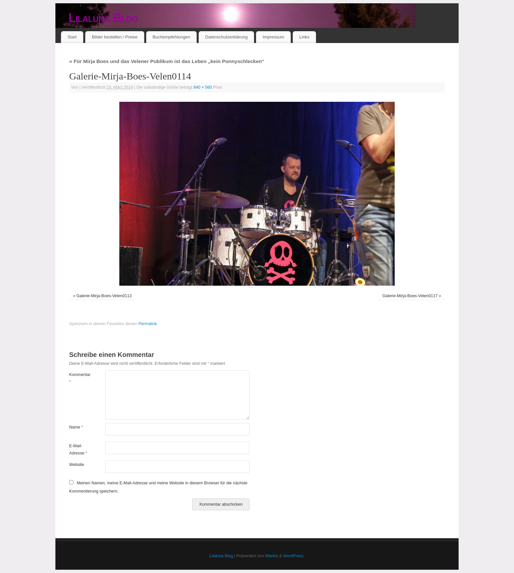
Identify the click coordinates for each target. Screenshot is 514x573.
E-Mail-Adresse (78, 449)
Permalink (147, 323)
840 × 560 (202, 87)
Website (76, 464)
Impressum (273, 36)
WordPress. (294, 556)
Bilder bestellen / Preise (115, 36)
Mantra (271, 556)
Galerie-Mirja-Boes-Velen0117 (410, 296)
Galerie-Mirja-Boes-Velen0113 (104, 296)
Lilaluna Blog (103, 18)
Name (76, 427)
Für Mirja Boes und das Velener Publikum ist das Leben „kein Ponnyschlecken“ (166, 61)
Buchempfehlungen (171, 36)
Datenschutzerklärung (226, 36)
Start (72, 36)
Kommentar (78, 378)
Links (304, 36)
